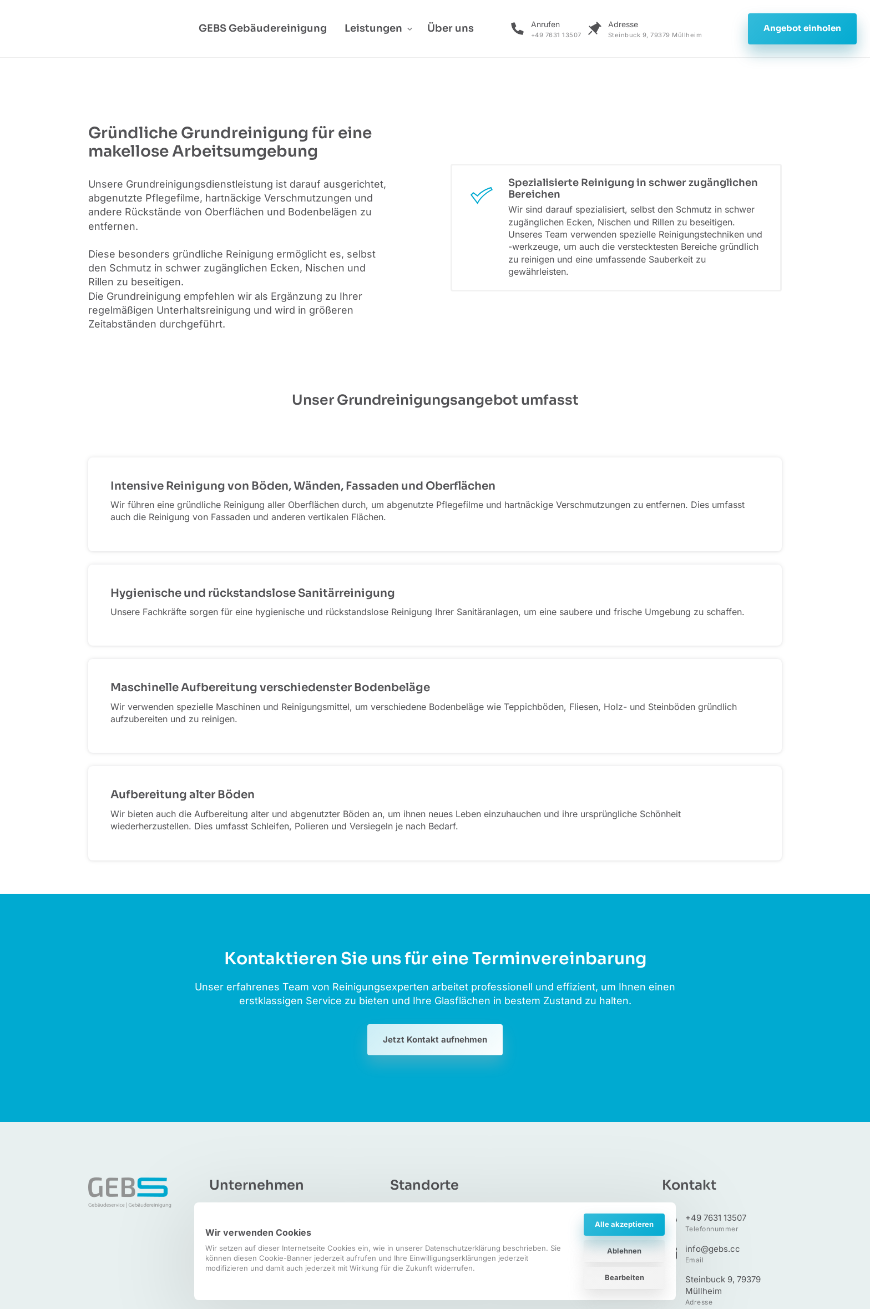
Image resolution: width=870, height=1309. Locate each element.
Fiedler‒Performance (729, 1204)
